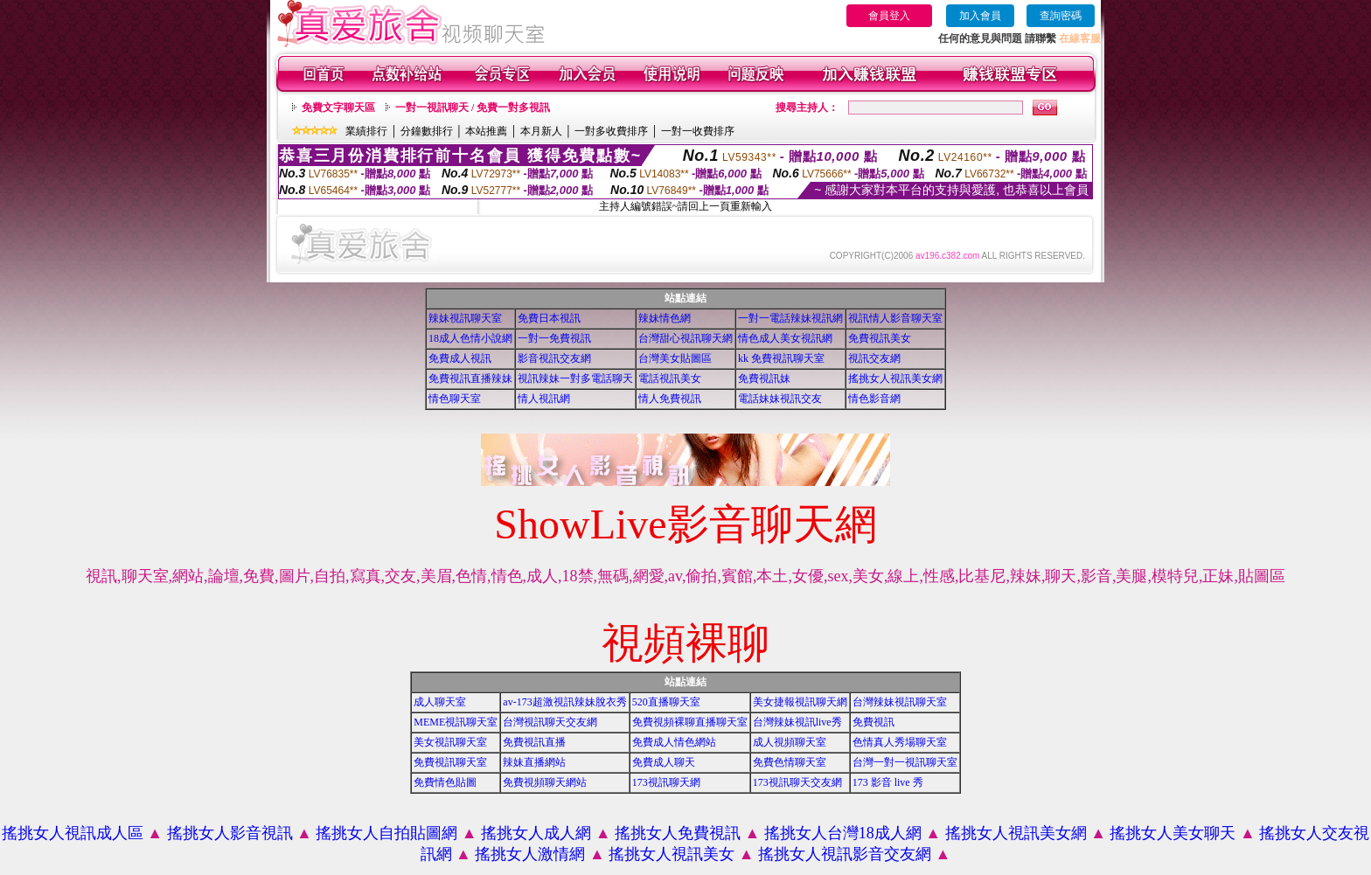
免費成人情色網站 (674, 742)
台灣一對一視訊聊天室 (905, 762)
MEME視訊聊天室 (456, 722)
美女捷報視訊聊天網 (800, 702)
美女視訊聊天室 (450, 742)
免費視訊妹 (764, 378)
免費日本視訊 (549, 318)
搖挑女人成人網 (536, 833)
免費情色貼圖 (445, 782)
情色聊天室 (454, 398)
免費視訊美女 (879, 338)
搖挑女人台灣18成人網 (843, 833)
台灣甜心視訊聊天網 (685, 338)
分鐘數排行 (426, 131)
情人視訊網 (544, 398)
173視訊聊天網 (666, 782)
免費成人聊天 (663, 762)
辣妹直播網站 (534, 762)
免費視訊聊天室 (450, 762)
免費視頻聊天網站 (545, 782)
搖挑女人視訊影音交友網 (844, 854)
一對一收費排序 (697, 131)
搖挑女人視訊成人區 (72, 833)
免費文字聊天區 (338, 107)
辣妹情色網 (664, 318)
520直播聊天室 (666, 702)
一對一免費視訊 (554, 338)
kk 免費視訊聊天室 (781, 358)
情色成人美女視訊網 (785, 338)
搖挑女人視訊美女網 (895, 378)
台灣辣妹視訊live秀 (797, 722)
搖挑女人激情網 (530, 854)
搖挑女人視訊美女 (671, 854)
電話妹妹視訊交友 (780, 398)
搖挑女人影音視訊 (230, 833)
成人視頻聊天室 (789, 742)
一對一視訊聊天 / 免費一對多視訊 (472, 107)
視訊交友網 (874, 358)
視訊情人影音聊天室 (895, 318)
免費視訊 (873, 722)
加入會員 (980, 16)
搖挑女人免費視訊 (678, 833)
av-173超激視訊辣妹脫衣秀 (564, 702)
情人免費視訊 (669, 398)
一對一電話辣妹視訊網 (790, 318)
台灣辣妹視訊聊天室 (900, 702)
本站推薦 (486, 131)
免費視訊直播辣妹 (470, 378)
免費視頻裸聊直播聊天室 (690, 722)
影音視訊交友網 (554, 358)
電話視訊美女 (669, 378)
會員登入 (889, 16)
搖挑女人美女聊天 (1172, 833)
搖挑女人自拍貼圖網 (386, 833)
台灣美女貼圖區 (675, 358)
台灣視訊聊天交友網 (550, 722)
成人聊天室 (440, 702)
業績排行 (366, 131)
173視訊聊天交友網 (797, 782)
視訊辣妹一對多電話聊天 (575, 378)
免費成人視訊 (459, 358)
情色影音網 (874, 398)
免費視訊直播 (534, 742)
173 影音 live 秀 (888, 782)
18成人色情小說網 (470, 338)
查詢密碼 (1061, 16)
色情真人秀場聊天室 (900, 742)
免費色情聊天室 (789, 762)
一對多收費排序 (611, 131)
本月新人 (541, 131)
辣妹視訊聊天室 (465, 318)
